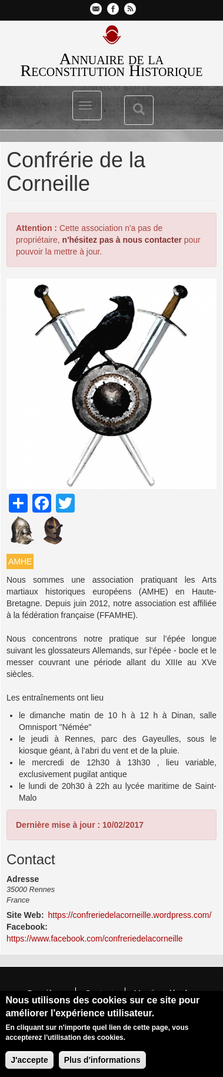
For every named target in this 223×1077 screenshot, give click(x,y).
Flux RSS (130, 9)
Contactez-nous (96, 9)
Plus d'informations (102, 1063)
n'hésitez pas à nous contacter (122, 240)
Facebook (113, 9)
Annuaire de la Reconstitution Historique (112, 64)
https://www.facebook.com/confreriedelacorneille (94, 938)
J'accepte (29, 1063)
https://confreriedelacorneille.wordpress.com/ (130, 915)
